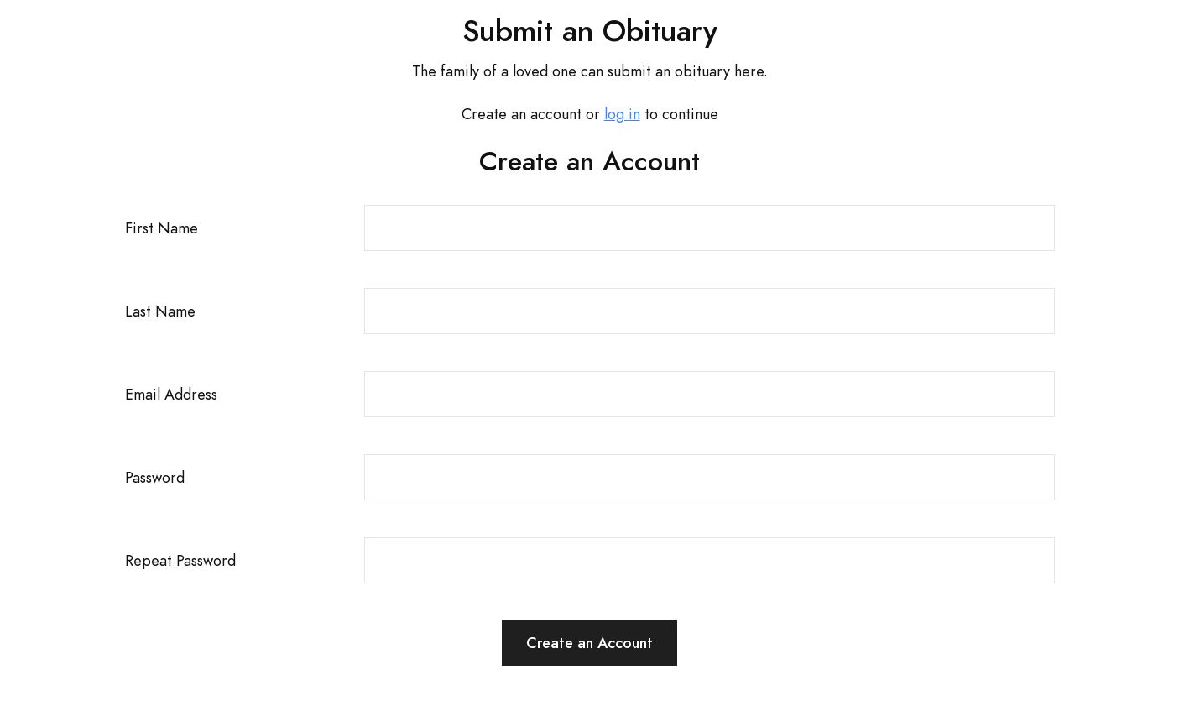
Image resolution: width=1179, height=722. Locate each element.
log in (622, 113)
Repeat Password (180, 560)
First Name (161, 227)
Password (155, 477)
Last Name (160, 311)
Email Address (171, 394)
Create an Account (589, 642)
